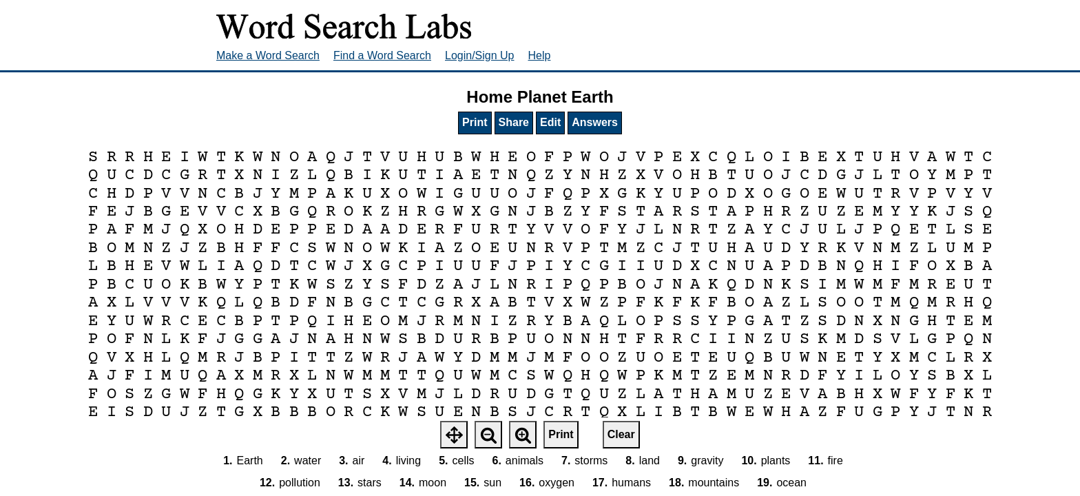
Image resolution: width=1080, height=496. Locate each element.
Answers (595, 122)
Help (539, 55)
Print (474, 122)
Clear (621, 434)
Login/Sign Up (480, 55)
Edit (550, 122)
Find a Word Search (382, 55)
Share (514, 122)
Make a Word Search (268, 55)
